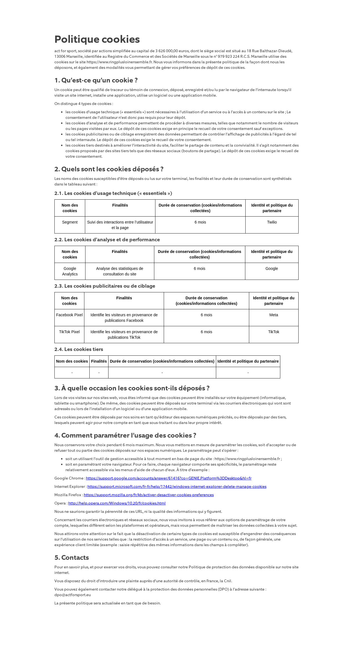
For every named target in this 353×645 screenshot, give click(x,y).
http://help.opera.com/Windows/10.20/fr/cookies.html (117, 503)
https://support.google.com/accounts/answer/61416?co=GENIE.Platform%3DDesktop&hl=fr (168, 478)
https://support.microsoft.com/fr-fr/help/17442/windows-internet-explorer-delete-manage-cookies (176, 486)
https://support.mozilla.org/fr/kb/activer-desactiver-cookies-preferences (149, 495)
